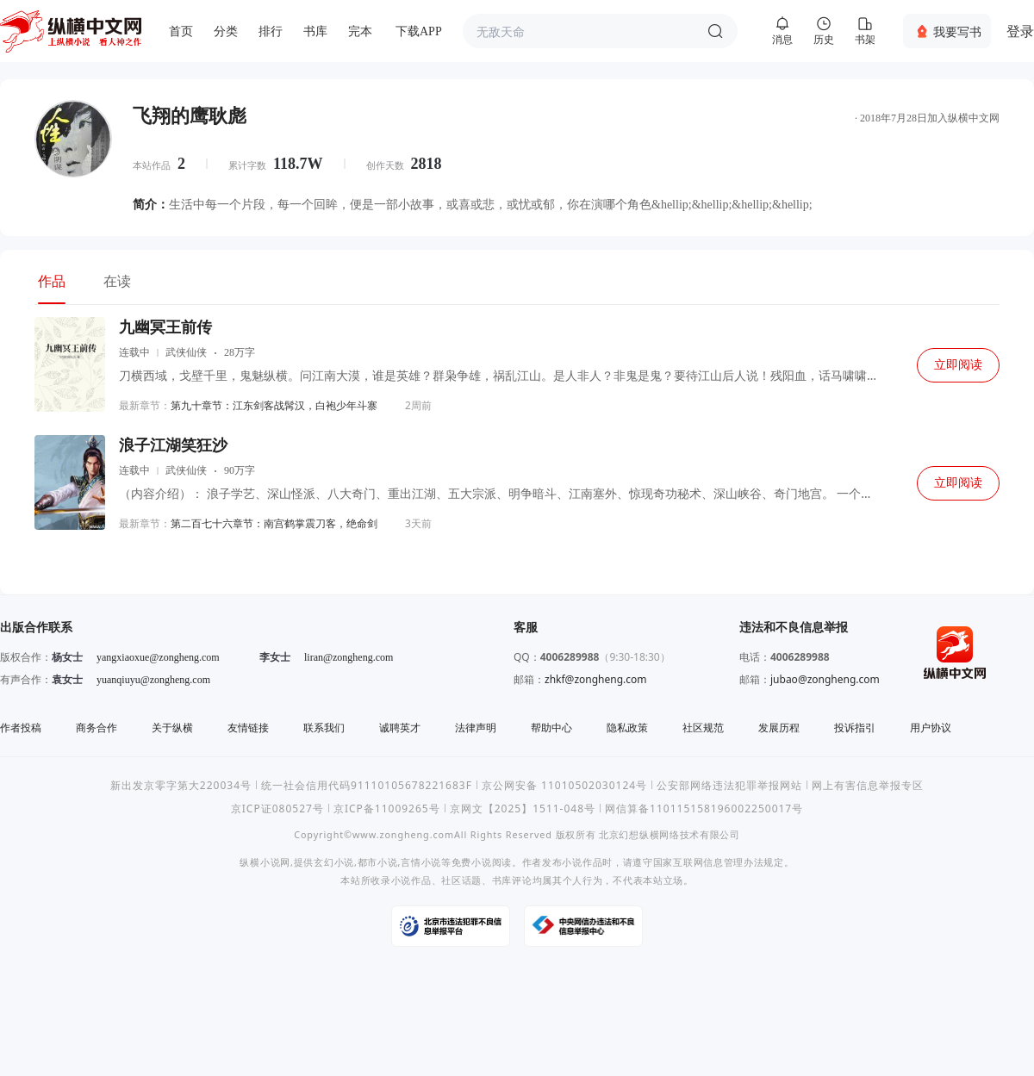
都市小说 (378, 861)
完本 (360, 31)
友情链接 (248, 727)
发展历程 (779, 727)
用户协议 (930, 727)
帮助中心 (551, 727)
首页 (181, 31)
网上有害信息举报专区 (868, 785)
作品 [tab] (51, 280)
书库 (315, 31)
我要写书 (957, 31)
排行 (270, 31)
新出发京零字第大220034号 (181, 785)
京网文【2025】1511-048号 (522, 808)
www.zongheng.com (403, 834)
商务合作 (96, 727)
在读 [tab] (117, 280)
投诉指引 (854, 727)
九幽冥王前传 (165, 327)
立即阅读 (958, 364)
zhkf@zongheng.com (596, 679)
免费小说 (472, 861)
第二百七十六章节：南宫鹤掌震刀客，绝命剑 (274, 523)
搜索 (715, 31)
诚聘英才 (399, 727)
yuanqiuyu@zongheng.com (153, 680)
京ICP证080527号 (277, 808)
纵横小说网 (265, 861)
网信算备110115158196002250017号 (704, 808)
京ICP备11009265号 (386, 808)
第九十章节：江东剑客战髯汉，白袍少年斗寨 (274, 405)
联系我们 (324, 727)
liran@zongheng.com (348, 657)
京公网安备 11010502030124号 (564, 785)
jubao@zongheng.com (825, 679)
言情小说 (421, 861)
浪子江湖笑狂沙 (173, 445)
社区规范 (703, 727)
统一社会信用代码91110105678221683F (366, 785)
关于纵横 (172, 727)
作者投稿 (20, 727)
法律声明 (475, 727)
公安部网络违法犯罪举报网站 (729, 785)
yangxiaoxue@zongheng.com (158, 657)
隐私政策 (627, 727)
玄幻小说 (334, 861)
